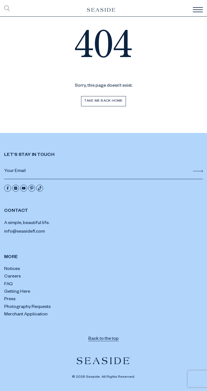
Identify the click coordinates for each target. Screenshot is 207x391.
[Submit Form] (198, 171)
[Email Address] (103, 171)
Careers (12, 276)
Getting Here (17, 292)
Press (9, 299)
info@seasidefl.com (24, 232)
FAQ (8, 284)
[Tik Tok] (39, 188)
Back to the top (103, 339)
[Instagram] (15, 188)
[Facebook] (7, 188)
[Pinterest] (31, 188)
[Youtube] (23, 188)
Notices (12, 269)
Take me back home (103, 101)
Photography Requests (27, 307)
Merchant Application (26, 314)
